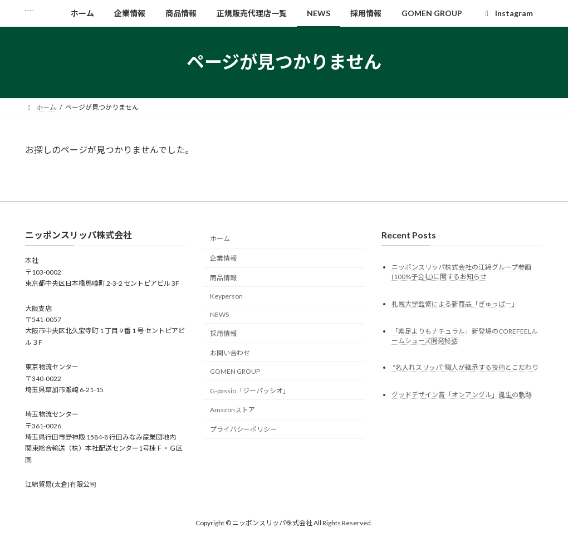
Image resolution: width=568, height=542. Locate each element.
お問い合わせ (230, 353)
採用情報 (223, 333)
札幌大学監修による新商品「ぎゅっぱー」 (454, 303)
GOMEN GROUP (235, 371)
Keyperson (226, 296)
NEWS (219, 314)
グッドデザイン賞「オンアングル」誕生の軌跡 (461, 394)
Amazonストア (232, 410)
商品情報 (223, 278)
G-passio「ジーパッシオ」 (250, 390)
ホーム (220, 239)
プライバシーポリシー (243, 429)
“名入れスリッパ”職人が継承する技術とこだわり (464, 367)
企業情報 (223, 258)
